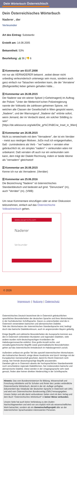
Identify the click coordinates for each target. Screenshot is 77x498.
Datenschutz (52, 301)
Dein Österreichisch (26, 3)
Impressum (23, 301)
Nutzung (38, 301)
